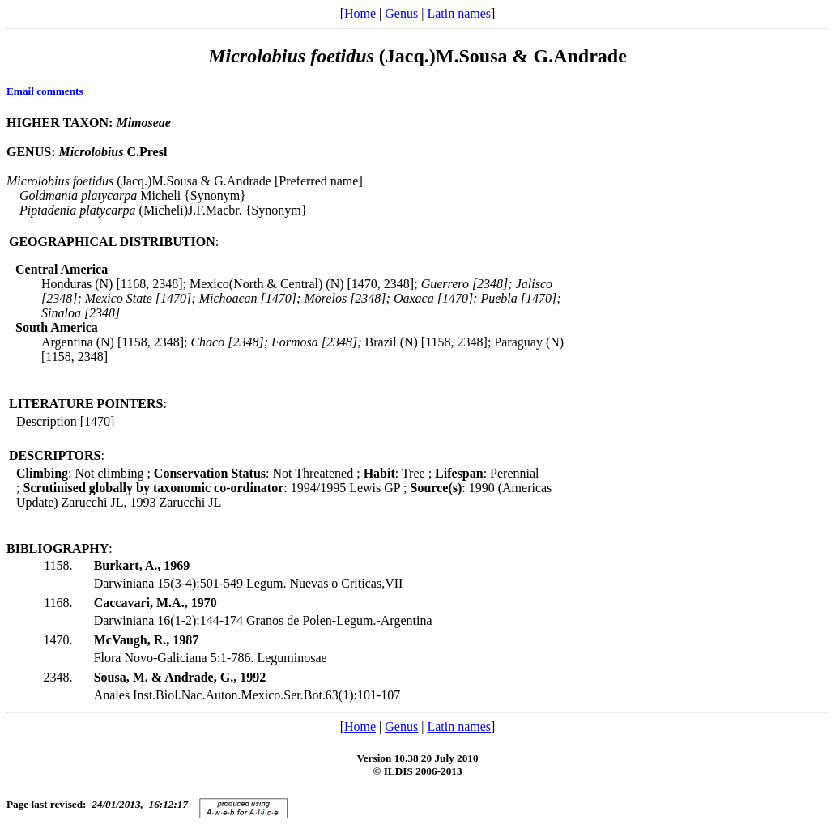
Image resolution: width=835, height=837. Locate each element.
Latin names (459, 13)
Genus (401, 13)
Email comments (44, 91)
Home (360, 13)
